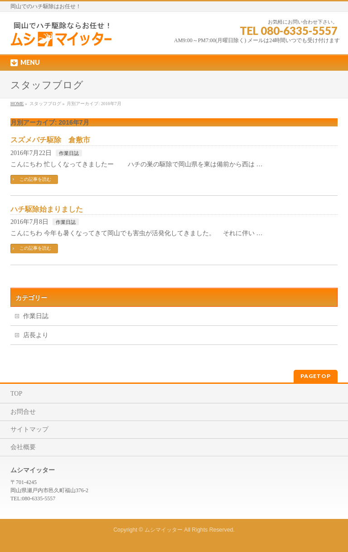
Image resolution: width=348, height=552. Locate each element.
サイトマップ (29, 429)
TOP (16, 393)
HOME (17, 103)
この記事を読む (35, 179)
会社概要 (23, 447)
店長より (35, 335)
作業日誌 (69, 153)
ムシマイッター (164, 530)
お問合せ (23, 411)
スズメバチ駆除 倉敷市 (50, 140)
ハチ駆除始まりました (46, 209)
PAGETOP (315, 376)
